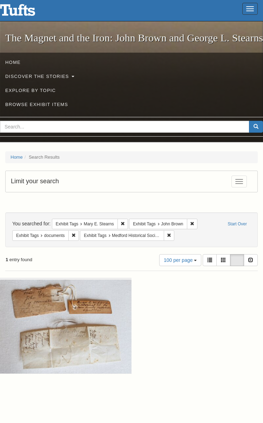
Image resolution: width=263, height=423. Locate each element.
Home (13, 62)
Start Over (237, 224)
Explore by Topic (30, 90)
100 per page (180, 260)
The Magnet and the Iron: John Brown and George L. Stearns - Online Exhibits (26, 12)
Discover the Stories (39, 76)
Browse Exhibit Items (36, 104)
